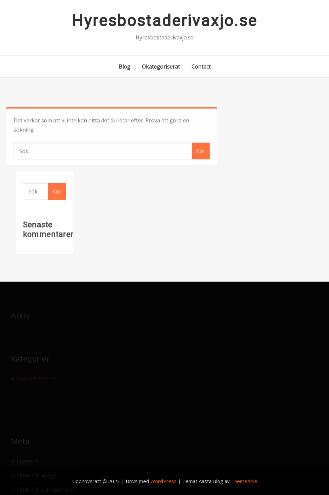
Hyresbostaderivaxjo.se (164, 20)
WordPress (163, 481)
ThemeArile (244, 481)
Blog (124, 66)
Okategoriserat (161, 66)
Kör (200, 158)
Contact (201, 66)
